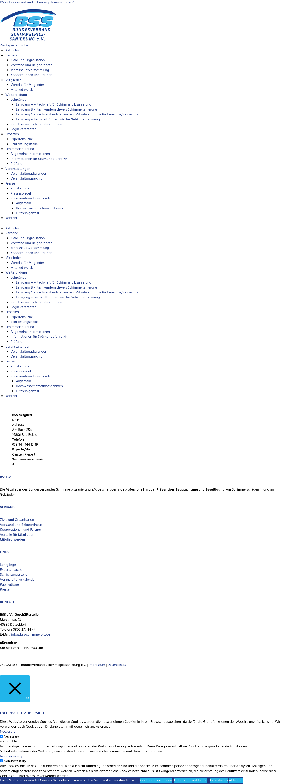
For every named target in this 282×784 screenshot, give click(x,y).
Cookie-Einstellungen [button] (156, 780)
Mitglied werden (23, 90)
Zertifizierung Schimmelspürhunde (36, 124)
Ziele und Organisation (28, 60)
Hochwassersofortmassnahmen (39, 208)
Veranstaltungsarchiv (26, 179)
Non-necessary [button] (11, 756)
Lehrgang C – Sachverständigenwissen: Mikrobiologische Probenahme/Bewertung (77, 114)
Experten (12, 134)
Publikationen (21, 188)
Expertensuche (22, 139)
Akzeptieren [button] (219, 780)
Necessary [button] (7, 732)
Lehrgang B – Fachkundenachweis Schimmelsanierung (56, 110)
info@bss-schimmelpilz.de (30, 635)
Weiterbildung (16, 95)
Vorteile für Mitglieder (16, 535)
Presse (10, 184)
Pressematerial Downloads (30, 198)
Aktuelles (12, 50)
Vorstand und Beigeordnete (31, 65)
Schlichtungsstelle (24, 144)
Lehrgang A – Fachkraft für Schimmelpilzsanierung (53, 104)
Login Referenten (24, 129)
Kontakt (11, 218)
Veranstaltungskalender (28, 174)
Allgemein (23, 203)
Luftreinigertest (27, 213)
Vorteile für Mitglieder (27, 85)
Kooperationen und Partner (31, 75)
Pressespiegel (21, 193)
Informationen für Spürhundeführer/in (39, 159)
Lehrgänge (18, 100)
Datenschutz (117, 665)
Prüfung (16, 164)
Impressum (97, 665)
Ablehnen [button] (236, 780)
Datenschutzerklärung (190, 780)
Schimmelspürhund (19, 149)
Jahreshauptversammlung (30, 70)
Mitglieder (13, 80)
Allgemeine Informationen (30, 154)
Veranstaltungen (17, 169)
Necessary (11, 737)
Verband (11, 55)
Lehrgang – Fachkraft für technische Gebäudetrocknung (58, 119)
